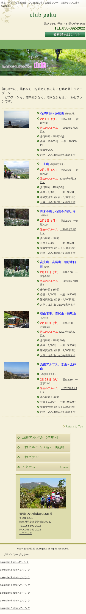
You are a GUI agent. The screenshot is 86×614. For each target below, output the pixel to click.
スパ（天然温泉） (43, 447)
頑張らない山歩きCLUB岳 (43, 15)
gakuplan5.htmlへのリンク (15, 592)
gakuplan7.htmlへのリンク (15, 608)
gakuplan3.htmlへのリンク (15, 577)
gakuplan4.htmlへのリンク (15, 585)
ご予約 (43, 457)
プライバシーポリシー (16, 554)
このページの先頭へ (73, 426)
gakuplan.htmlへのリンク (14, 562)
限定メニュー (43, 437)
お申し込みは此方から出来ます (57, 154)
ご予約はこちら (64, 34)
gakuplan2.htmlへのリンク (15, 569)
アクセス (43, 467)
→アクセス (25, 533)
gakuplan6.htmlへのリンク (15, 600)
